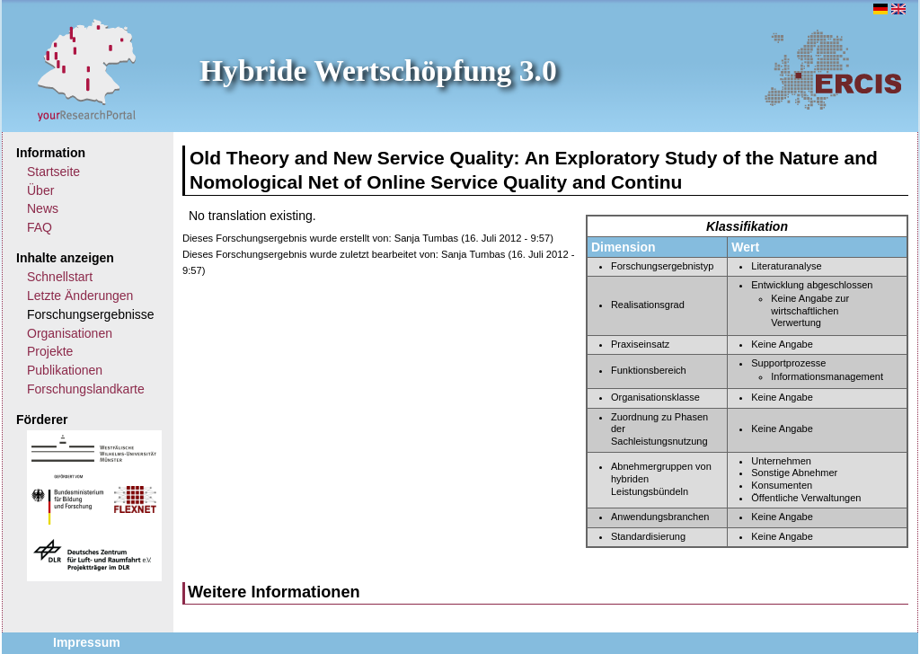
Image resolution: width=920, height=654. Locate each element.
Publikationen (64, 370)
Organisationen (69, 333)
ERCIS (833, 69)
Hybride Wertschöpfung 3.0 (378, 70)
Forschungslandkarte (86, 389)
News (42, 208)
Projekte (50, 351)
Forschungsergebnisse (91, 314)
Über (40, 190)
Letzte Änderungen (80, 295)
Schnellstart (60, 277)
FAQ (39, 227)
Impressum (86, 642)
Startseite (53, 171)
